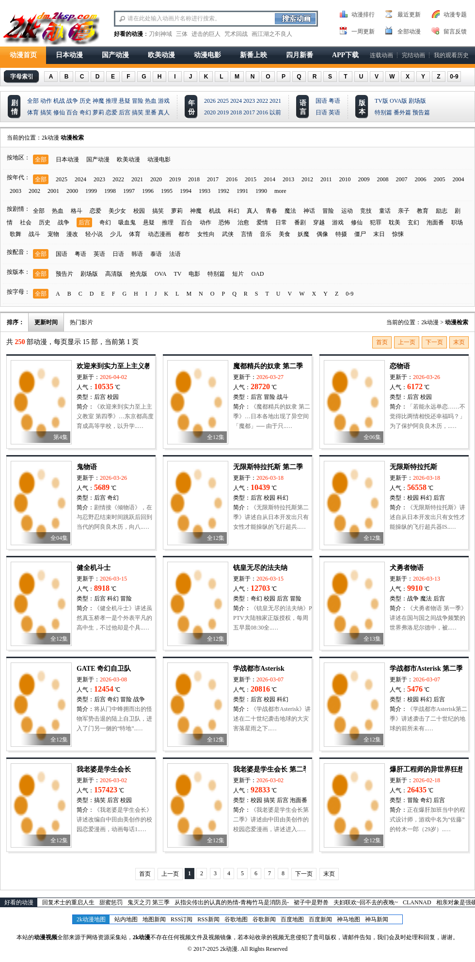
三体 (182, 34)
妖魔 (303, 234)
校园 (139, 210)
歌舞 (15, 234)
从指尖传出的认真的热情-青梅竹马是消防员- (231, 902)
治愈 (243, 222)
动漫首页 (23, 55)
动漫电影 (207, 55)
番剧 (300, 222)
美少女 (117, 210)
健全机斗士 (94, 567)
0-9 (454, 76)
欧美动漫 (161, 55)
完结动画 (413, 55)
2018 (236, 112)
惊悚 (398, 234)
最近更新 (409, 14)
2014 (269, 179)
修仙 (59, 112)
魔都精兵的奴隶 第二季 (268, 366)
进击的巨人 (206, 34)
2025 (223, 100)
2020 (210, 112)
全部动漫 (409, 31)
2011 (326, 179)
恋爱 (111, 112)
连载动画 (381, 55)
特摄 (341, 234)
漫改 (72, 234)
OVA (160, 273)
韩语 (137, 254)
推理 (111, 100)
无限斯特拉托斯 (413, 467)
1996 (148, 191)
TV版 (381, 100)
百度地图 (292, 919)
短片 (238, 273)
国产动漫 (115, 55)
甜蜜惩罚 (111, 902)
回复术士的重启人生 (68, 902)
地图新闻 (154, 919)
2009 (364, 179)
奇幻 (85, 112)
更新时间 (46, 322)
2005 (439, 179)
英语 (334, 112)
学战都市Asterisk (259, 668)
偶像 (322, 234)
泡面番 (435, 222)
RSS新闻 (208, 919)
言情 (247, 234)
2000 (72, 191)
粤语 (334, 100)
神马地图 (348, 919)
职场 (457, 222)
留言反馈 (455, 31)
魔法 (290, 210)
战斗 (34, 234)
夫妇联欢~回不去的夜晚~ (365, 902)
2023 (249, 100)
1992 (223, 191)
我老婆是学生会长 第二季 (271, 769)
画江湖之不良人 (272, 34)
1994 (185, 191)
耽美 (394, 222)
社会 (26, 222)
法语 (175, 254)
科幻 (233, 210)
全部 (33, 100)
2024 (236, 100)
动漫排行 (363, 14)
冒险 (137, 100)
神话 (309, 210)
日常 (281, 222)
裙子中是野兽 (311, 902)
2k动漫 (50, 137)
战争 (72, 100)
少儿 (116, 234)
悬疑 (124, 100)
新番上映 (253, 55)
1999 (91, 191)
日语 (321, 112)
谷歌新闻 (264, 919)
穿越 (319, 222)
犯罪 (375, 222)
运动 (347, 210)
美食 (284, 234)
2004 (458, 179)
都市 (184, 234)
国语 (321, 100)
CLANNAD (417, 902)
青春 (271, 210)
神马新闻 (376, 919)
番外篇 (402, 112)
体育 (33, 112)
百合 (72, 112)
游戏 (164, 100)
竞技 (366, 210)
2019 (223, 112)
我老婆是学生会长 (104, 769)
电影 (194, 273)
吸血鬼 (127, 222)
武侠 (228, 234)
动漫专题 (455, 14)
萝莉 (98, 112)
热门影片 (81, 322)
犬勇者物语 (407, 567)
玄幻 (413, 222)
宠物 (53, 234)
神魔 (98, 100)
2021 (275, 100)
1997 (129, 191)
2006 (421, 179)
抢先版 (138, 273)
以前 (275, 112)
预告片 (64, 273)
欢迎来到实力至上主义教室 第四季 (128, 366)
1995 (167, 191)
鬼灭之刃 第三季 (148, 902)
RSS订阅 (181, 919)
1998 (110, 191)
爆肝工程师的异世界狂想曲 (430, 769)
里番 (151, 112)
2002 (34, 191)
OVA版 (398, 100)
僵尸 (360, 234)
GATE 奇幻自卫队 (104, 668)
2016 (262, 112)
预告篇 (421, 112)
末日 (379, 234)
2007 (402, 179)
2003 (15, 191)
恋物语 (400, 366)
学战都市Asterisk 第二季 (426, 668)
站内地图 (126, 919)
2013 (288, 179)
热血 (151, 100)
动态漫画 (159, 234)
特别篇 (383, 112)
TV (177, 273)
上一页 (406, 342)
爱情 (262, 222)
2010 (345, 179)
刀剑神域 (160, 34)
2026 (210, 100)
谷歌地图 (236, 919)
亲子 (404, 210)
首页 (382, 342)
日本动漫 (69, 55)
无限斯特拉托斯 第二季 (268, 467)
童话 (385, 210)
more (280, 191)
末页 (459, 342)
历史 (85, 100)
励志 (441, 210)
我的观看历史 (451, 55)
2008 (383, 179)
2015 (250, 179)
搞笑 (46, 112)
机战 (59, 100)
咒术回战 (236, 34)
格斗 (76, 210)
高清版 (114, 273)
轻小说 (94, 234)
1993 (204, 191)
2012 (307, 179)
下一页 (434, 342)
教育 (422, 210)
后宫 (124, 112)
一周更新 (363, 31)
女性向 (206, 234)
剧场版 (417, 100)
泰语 (156, 254)
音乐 (265, 234)
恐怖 (224, 222)
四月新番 (299, 55)
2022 (262, 100)
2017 (249, 112)
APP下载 (345, 55)
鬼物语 (87, 467)
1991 (242, 191)
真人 (164, 112)
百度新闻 (320, 919)
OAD (257, 273)
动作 (46, 100)
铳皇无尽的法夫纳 (260, 567)
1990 (261, 191)
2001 (53, 191)
